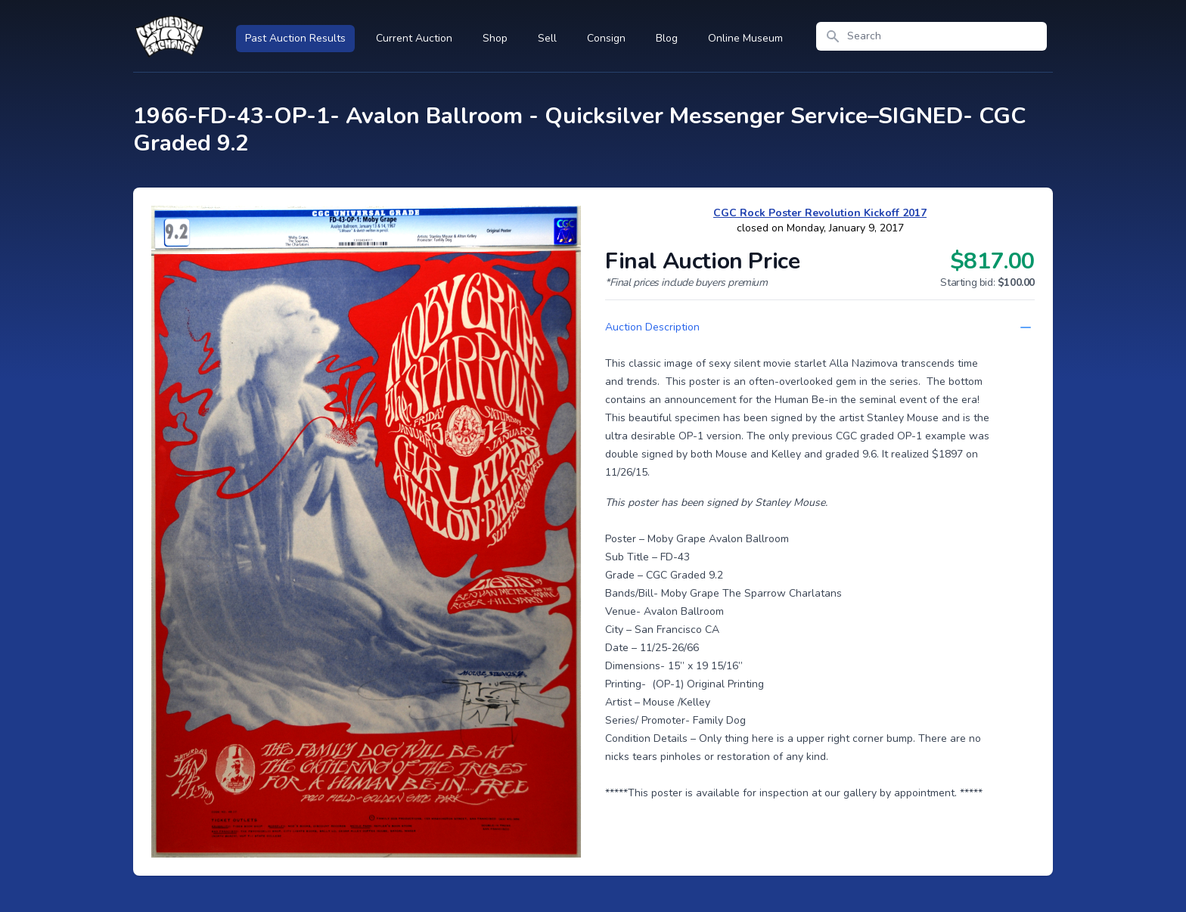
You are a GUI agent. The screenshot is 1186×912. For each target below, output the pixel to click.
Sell (547, 38)
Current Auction (414, 38)
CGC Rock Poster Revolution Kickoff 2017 (820, 213)
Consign (606, 38)
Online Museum (745, 38)
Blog (667, 38)
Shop (495, 38)
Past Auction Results (295, 38)
